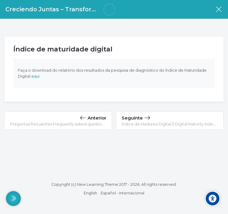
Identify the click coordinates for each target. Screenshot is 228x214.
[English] (90, 193)
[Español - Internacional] (122, 193)
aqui (35, 76)
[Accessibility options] (212, 198)
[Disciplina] (218, 9)
